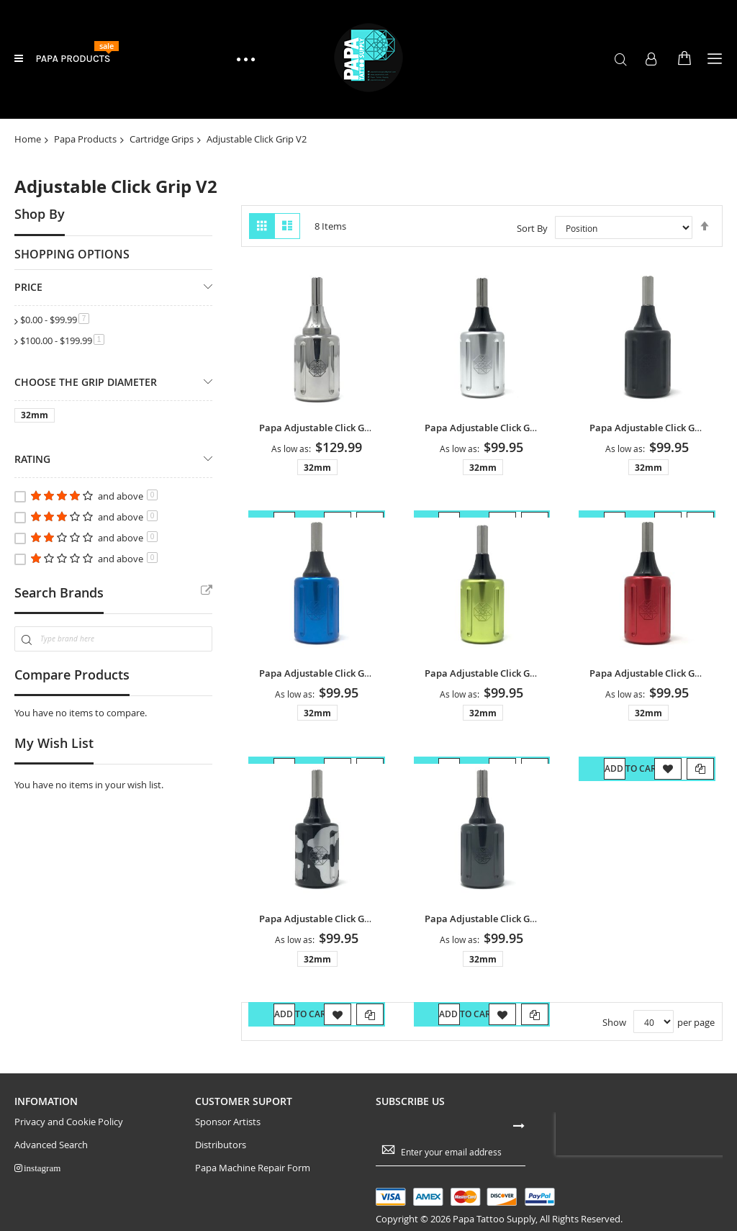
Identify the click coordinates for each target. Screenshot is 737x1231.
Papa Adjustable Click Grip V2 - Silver (515, 428)
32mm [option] (317, 468)
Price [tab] (28, 287)
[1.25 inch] (37, 418)
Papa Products (85, 138)
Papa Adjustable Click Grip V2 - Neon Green (531, 674)
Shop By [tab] (39, 213)
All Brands (206, 591)
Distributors (220, 1147)
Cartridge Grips (162, 138)
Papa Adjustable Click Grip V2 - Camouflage (365, 921)
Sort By (532, 228)
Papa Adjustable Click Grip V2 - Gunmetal (526, 921)
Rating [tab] (32, 459)
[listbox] (320, 469)
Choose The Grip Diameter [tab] (85, 382)
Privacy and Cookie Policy (68, 1124)
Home (27, 138)
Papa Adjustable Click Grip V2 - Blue (347, 674)
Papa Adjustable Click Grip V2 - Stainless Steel (371, 428)
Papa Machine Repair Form (252, 1170)
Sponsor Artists (228, 1124)
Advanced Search (51, 1147)
